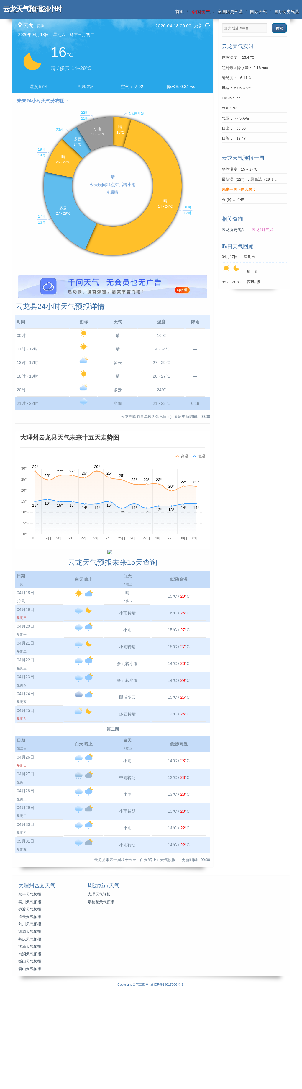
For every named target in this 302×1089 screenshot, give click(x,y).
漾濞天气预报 (29, 1048)
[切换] (40, 26)
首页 (179, 11)
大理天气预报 (99, 996)
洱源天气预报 (29, 1033)
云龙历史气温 (233, 230)
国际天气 (258, 11)
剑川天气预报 (29, 1025)
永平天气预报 (29, 996)
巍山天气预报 (29, 1063)
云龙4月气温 (262, 230)
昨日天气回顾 (238, 247)
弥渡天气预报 (29, 1011)
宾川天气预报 (29, 1003)
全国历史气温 (230, 11)
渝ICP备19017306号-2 (166, 1086)
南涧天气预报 (29, 1055)
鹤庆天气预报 (29, 1041)
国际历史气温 (286, 11)
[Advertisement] (112, 316)
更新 (198, 25)
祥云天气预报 (29, 1018)
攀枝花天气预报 (101, 1003)
